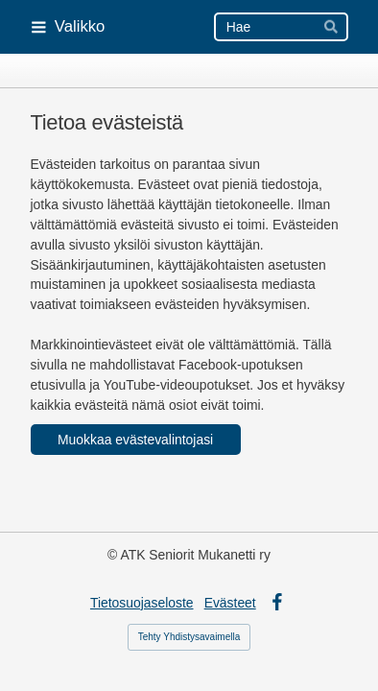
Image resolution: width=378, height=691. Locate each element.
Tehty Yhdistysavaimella (189, 636)
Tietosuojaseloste (142, 602)
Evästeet (230, 602)
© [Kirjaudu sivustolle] (113, 554)
